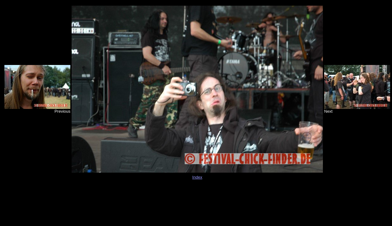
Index (197, 177)
